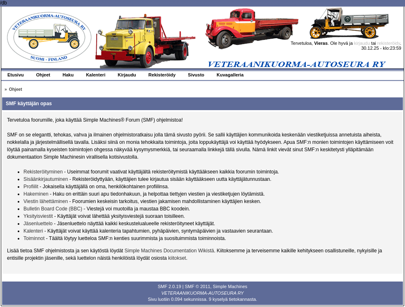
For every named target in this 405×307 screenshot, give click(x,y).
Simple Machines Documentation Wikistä (169, 251)
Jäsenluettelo (38, 223)
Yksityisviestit (38, 216)
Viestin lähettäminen (45, 201)
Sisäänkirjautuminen (45, 179)
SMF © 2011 (197, 286)
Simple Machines (230, 286)
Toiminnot (33, 238)
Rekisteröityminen (43, 172)
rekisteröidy (388, 43)
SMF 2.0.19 (169, 286)
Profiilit (30, 186)
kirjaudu (362, 43)
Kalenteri (33, 231)
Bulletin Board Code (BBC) (53, 209)
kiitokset (177, 258)
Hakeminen (36, 194)
